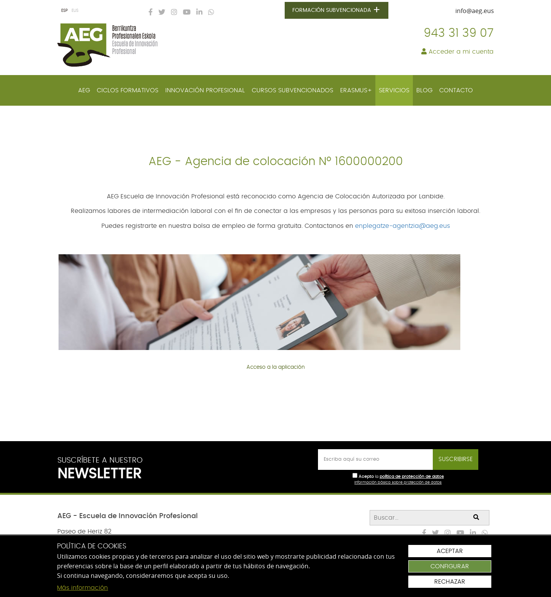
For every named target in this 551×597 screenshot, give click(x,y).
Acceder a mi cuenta (457, 52)
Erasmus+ (356, 90)
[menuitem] (84, 90)
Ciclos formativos (127, 90)
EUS (75, 10)
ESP (64, 10)
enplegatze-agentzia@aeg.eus (402, 226)
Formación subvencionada (336, 10)
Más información (82, 588)
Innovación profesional (205, 90)
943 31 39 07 (459, 33)
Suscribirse (456, 459)
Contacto (456, 90)
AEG (84, 90)
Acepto (366, 477)
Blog (424, 90)
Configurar (449, 566)
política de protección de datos (412, 476)
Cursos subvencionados (292, 90)
